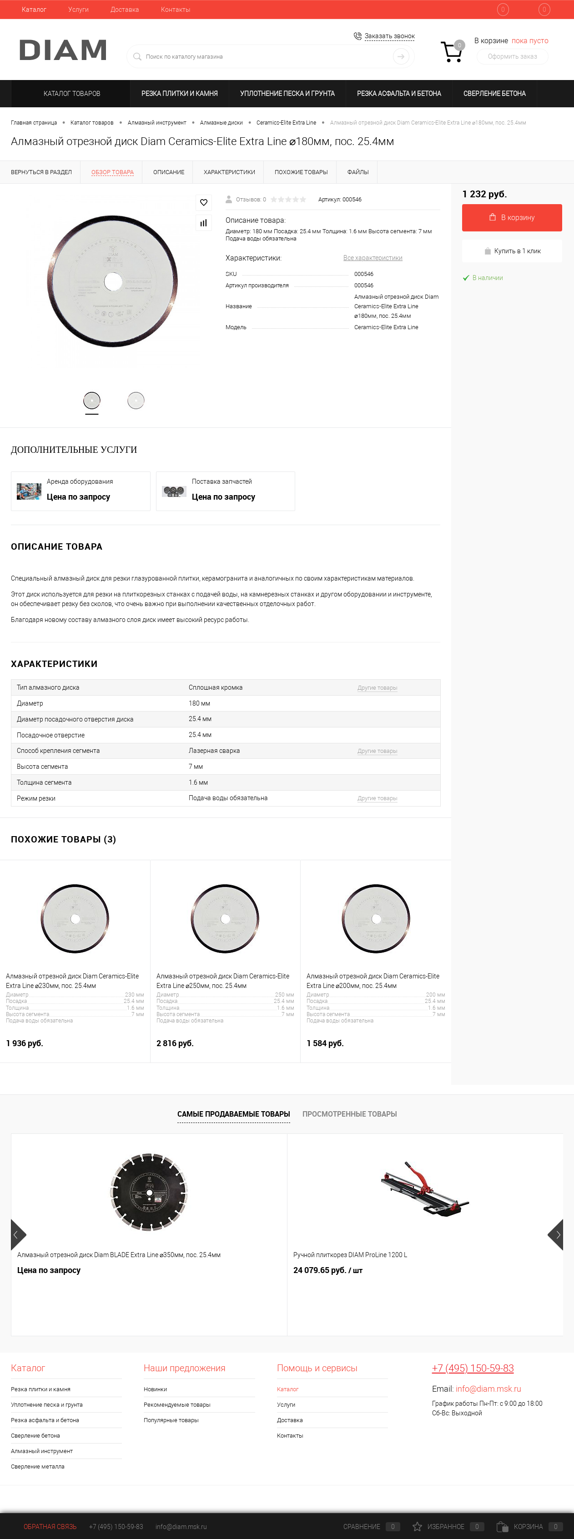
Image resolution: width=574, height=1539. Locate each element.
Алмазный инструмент (42, 1452)
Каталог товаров (71, 94)
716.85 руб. (314, 1271)
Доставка (125, 9)
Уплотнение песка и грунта (287, 93)
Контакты (176, 9)
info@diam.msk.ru (488, 1390)
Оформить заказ (512, 56)
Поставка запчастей (222, 483)
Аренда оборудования (80, 483)
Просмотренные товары (349, 1116)
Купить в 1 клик (512, 251)
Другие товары (377, 689)
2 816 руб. (225, 1049)
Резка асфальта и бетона (399, 93)
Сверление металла (38, 1467)
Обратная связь (44, 1526)
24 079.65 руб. (189, 1272)
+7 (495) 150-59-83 (473, 1369)
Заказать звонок (390, 36)
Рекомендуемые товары (177, 1406)
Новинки (155, 1390)
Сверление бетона (494, 93)
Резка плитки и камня (179, 93)
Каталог (34, 9)
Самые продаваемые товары (233, 1116)
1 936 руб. (75, 1049)
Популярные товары (171, 1421)
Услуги (78, 9)
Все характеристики (373, 257)
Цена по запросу (78, 498)
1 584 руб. (376, 1049)
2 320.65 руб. (463, 1272)
